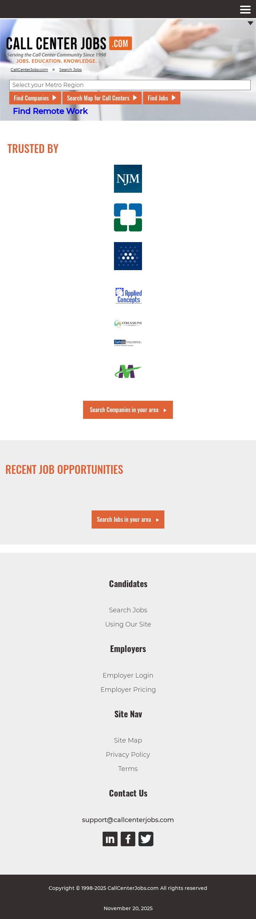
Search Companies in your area (124, 409)
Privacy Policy (128, 755)
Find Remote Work (50, 111)
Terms (128, 769)
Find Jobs (158, 98)
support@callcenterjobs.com (128, 820)
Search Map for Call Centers (98, 98)
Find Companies (31, 98)
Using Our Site (128, 624)
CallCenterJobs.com (29, 69)
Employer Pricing (128, 690)
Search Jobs (128, 610)
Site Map (128, 740)
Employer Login (128, 675)
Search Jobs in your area (124, 519)
